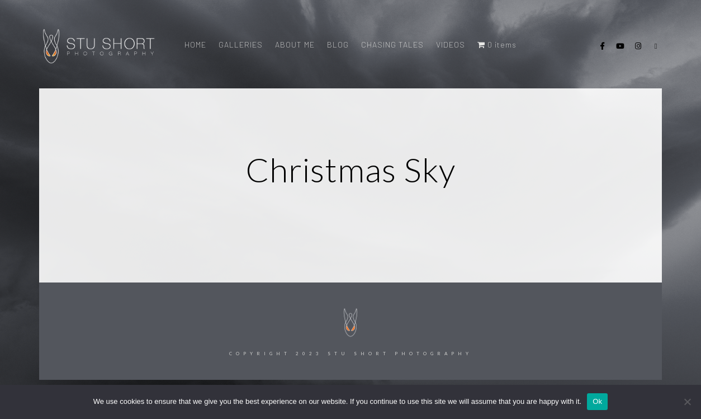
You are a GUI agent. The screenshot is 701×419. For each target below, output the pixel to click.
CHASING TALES (392, 44)
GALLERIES (241, 44)
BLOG (338, 44)
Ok (597, 401)
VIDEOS (450, 44)
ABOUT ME (295, 44)
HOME (195, 44)
